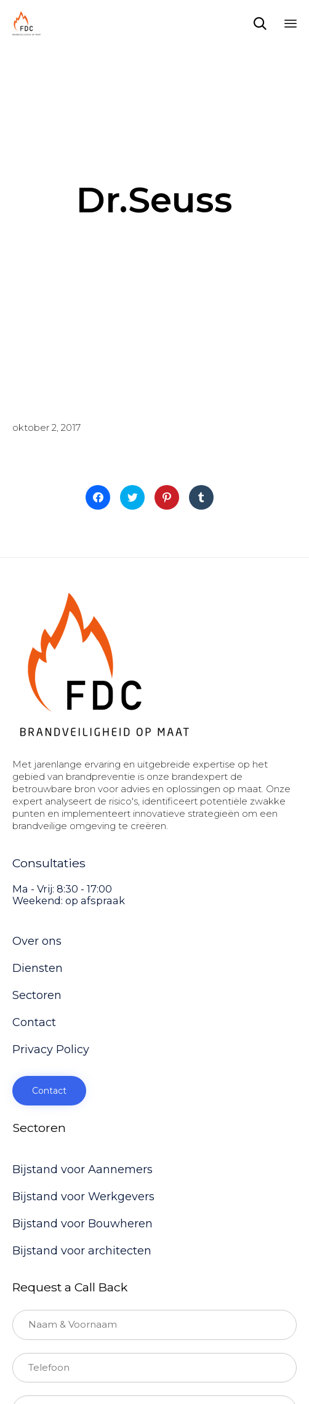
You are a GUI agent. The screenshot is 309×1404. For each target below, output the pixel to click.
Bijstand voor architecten (81, 1251)
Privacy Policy (50, 1049)
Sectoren (37, 995)
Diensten (37, 968)
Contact (34, 1022)
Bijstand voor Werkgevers (83, 1196)
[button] (49, 1090)
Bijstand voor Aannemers (82, 1169)
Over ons (37, 941)
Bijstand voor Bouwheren (82, 1223)
